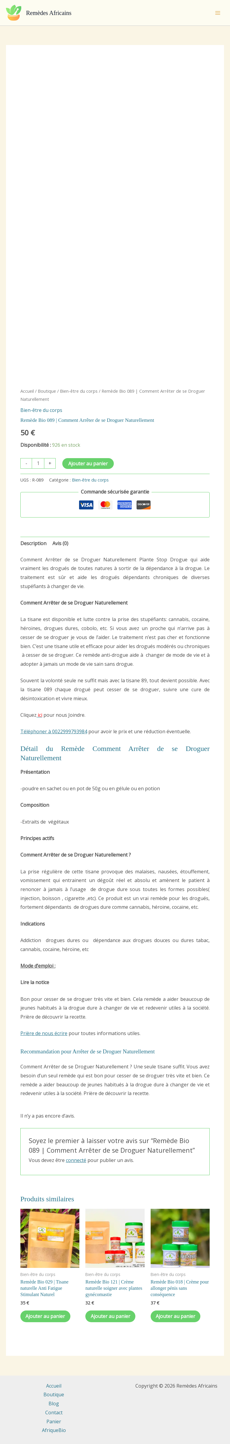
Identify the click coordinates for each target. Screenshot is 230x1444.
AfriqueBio (54, 1430)
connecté (76, 1160)
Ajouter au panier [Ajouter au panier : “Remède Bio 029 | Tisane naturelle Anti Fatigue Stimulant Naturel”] (46, 1316)
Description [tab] (33, 543)
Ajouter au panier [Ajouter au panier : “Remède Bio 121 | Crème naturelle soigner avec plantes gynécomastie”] (111, 1316)
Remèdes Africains (49, 13)
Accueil (27, 391)
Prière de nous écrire (43, 1033)
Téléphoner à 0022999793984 (53, 731)
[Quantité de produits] (38, 463)
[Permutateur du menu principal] (217, 12)
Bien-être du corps (79, 391)
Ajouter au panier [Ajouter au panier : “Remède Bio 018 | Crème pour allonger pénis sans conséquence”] (176, 1316)
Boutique (47, 391)
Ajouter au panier (88, 463)
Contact (54, 1412)
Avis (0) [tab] (60, 543)
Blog (54, 1403)
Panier (53, 1421)
